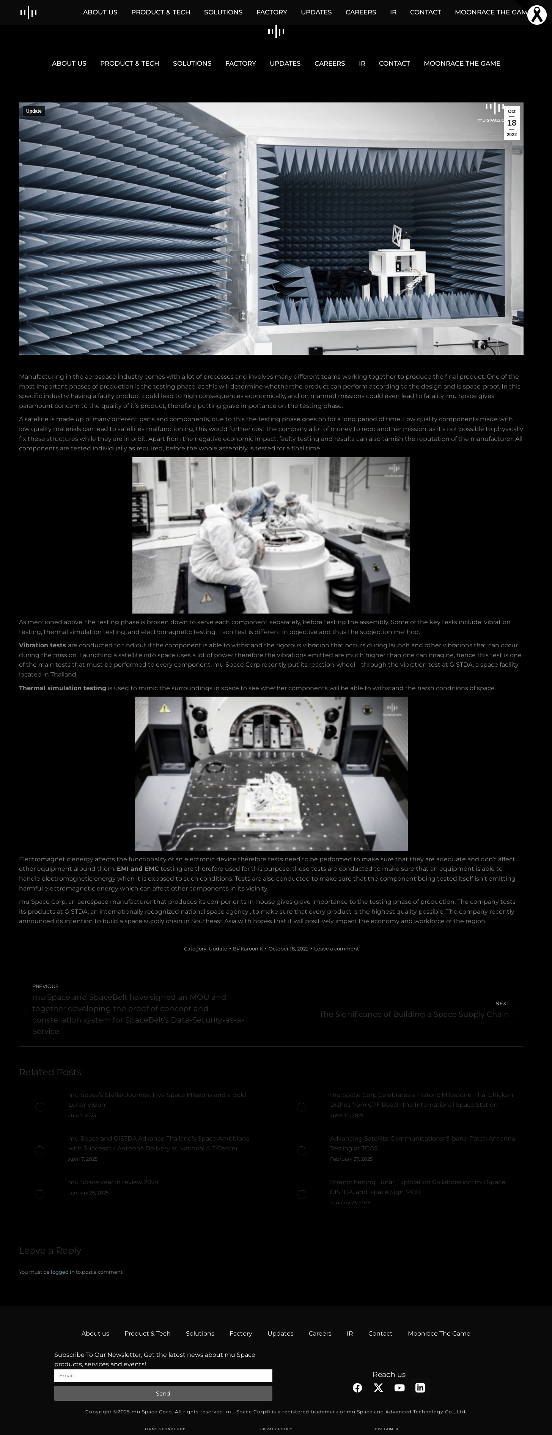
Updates (280, 1333)
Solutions (200, 1333)
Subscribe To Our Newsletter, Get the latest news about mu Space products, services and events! (154, 1359)
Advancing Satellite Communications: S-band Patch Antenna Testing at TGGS (422, 1143)
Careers (320, 1333)
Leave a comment (336, 949)
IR (350, 1333)
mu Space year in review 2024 (113, 1182)
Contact (380, 1333)
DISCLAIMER (386, 1429)
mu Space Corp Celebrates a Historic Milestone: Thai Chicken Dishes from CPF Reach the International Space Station (421, 1099)
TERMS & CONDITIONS (166, 1429)
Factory (241, 1333)
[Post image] (40, 1107)
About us (95, 1333)
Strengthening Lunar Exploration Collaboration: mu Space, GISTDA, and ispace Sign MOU (418, 1187)
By (248, 949)
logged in (63, 1272)
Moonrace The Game (439, 1333)
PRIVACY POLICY (276, 1429)
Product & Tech (147, 1333)
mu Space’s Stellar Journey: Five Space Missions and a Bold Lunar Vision (157, 1099)
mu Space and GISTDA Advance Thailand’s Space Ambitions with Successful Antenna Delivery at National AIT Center (158, 1143)
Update (34, 111)
